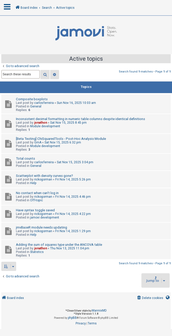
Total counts (25, 158)
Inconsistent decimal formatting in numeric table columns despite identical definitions (80, 119)
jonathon (40, 122)
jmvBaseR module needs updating (41, 227)
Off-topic (36, 200)
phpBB (72, 318)
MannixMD (99, 310)
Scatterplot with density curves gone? (44, 176)
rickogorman (43, 179)
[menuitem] (149, 298)
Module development (45, 126)
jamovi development (44, 217)
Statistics (37, 252)
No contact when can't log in (37, 193)
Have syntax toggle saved (35, 210)
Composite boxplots (32, 99)
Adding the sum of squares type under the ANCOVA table (59, 245)
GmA (37, 142)
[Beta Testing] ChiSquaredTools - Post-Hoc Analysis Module (61, 139)
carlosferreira (44, 103)
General (35, 106)
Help (33, 183)
